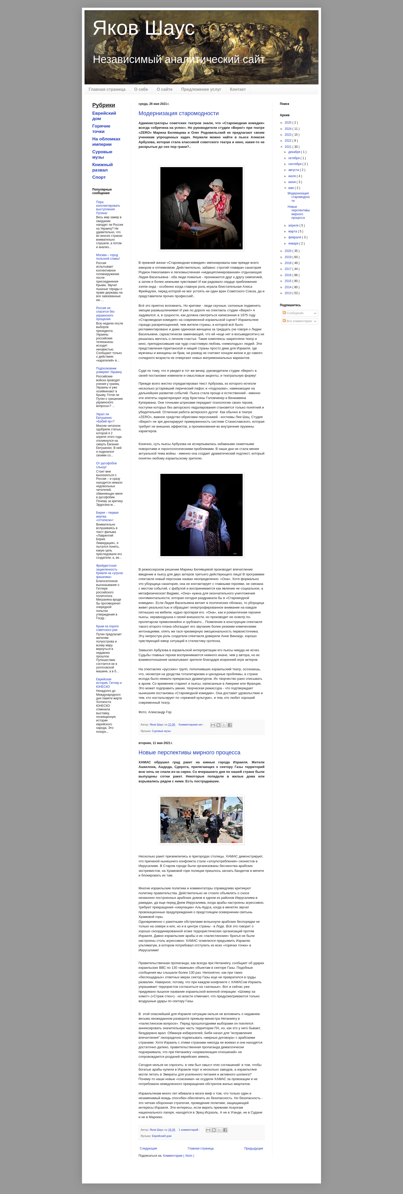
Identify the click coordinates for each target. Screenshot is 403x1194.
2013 (288, 293)
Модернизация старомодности (179, 113)
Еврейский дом (161, 1135)
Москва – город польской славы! (108, 256)
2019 (288, 257)
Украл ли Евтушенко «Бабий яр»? (105, 417)
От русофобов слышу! (106, 465)
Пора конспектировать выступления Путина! (108, 207)
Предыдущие (253, 1148)
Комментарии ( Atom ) (178, 1155)
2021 (288, 147)
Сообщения (293, 313)
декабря (294, 152)
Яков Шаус (143, 27)
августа (294, 170)
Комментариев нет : (192, 724)
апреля (293, 225)
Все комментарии (297, 321)
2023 (288, 135)
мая (291, 188)
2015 (288, 281)
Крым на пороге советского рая (107, 628)
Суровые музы (161, 730)
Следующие (148, 1148)
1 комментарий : (189, 1129)
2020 (288, 251)
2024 (288, 129)
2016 (288, 275)
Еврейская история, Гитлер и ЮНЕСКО (109, 683)
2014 (288, 287)
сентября (295, 164)
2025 (288, 122)
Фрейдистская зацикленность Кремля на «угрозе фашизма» (109, 571)
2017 (288, 269)
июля (292, 176)
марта (293, 231)
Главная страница (107, 89)
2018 (288, 263)
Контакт (238, 89)
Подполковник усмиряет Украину (109, 370)
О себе (141, 89)
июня (292, 182)
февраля (295, 237)
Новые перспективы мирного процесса (189, 752)
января (293, 243)
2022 (288, 140)
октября (294, 158)
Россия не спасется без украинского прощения (105, 313)
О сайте (164, 89)
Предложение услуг (201, 89)
